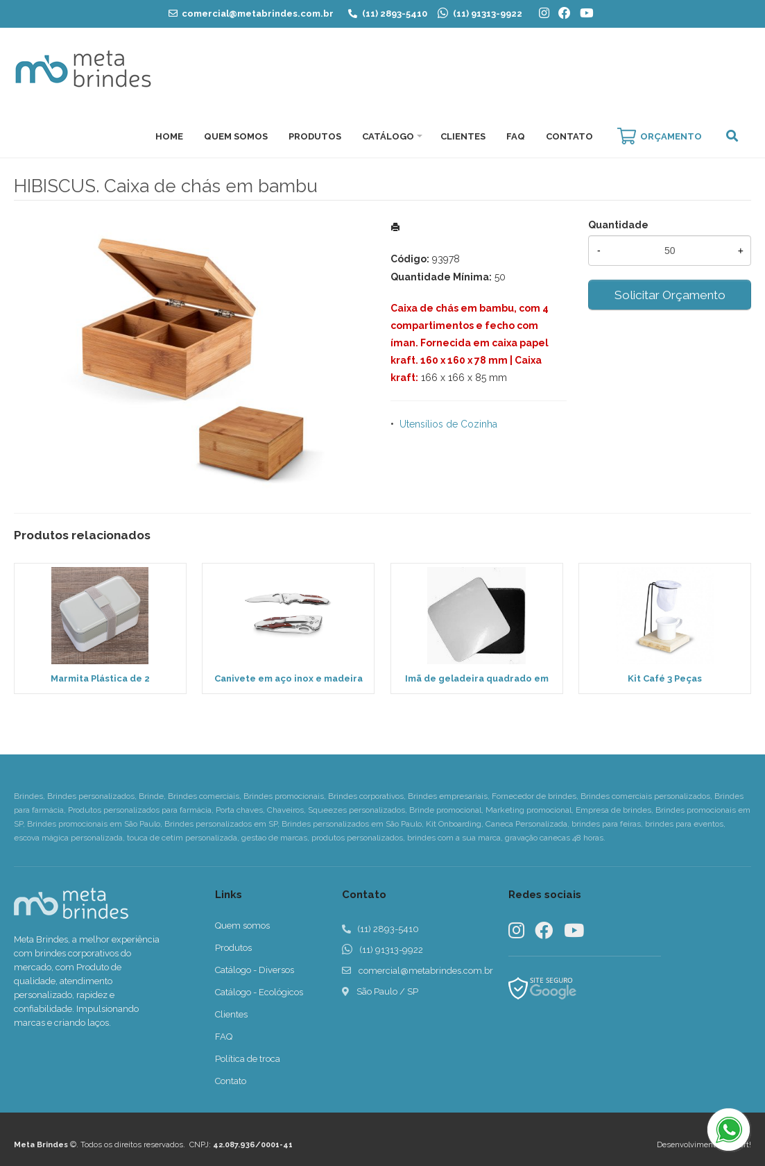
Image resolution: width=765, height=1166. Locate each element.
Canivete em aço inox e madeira (288, 678)
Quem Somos (236, 136)
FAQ (515, 136)
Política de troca (247, 1059)
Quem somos (242, 925)
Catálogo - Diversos (254, 970)
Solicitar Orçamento (669, 295)
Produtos (315, 136)
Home (169, 136)
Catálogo (388, 136)
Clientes (462, 136)
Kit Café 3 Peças (665, 678)
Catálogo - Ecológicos (259, 992)
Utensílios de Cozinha (448, 424)
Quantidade (618, 224)
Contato (569, 136)
